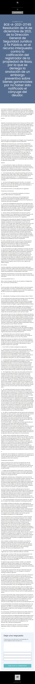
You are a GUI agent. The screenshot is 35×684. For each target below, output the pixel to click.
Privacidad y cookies (17, 681)
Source (3, 628)
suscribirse (17, 12)
